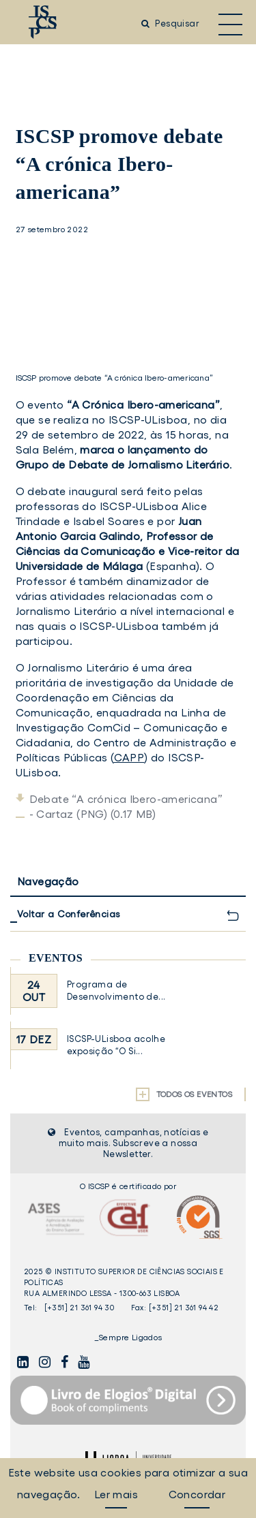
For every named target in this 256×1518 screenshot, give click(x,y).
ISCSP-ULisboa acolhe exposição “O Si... (116, 1045)
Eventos (56, 958)
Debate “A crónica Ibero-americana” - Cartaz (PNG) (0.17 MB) (126, 806)
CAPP (129, 757)
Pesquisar (170, 23)
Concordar (197, 1494)
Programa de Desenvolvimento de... (116, 990)
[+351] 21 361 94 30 (79, 1307)
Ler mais (116, 1494)
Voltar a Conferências (68, 913)
